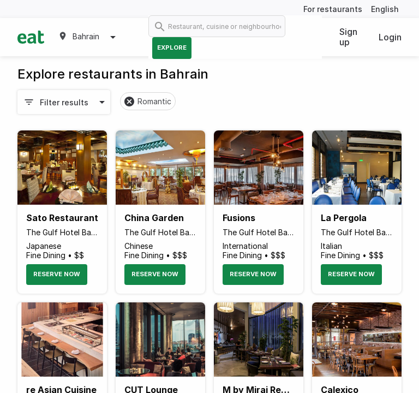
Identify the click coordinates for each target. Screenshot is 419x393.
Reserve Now (56, 274)
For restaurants (332, 9)
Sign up (348, 36)
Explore (172, 47)
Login (390, 37)
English (385, 9)
